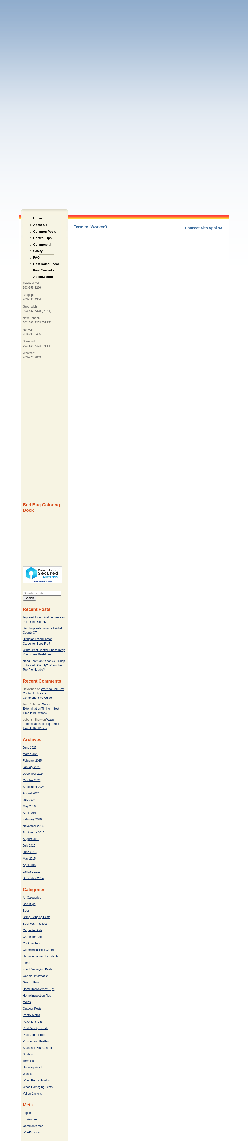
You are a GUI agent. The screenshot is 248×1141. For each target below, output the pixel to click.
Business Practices (35, 923)
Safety (38, 251)
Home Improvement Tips (39, 989)
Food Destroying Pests (37, 969)
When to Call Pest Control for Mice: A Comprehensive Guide (43, 693)
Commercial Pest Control (39, 950)
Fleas (26, 963)
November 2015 (33, 826)
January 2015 (32, 871)
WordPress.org (32, 1132)
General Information (36, 976)
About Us (40, 225)
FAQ (36, 257)
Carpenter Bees (33, 936)
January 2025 (32, 767)
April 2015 (29, 865)
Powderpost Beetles (36, 1041)
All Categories (32, 897)
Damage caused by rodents (41, 956)
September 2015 (34, 832)
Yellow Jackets (32, 1093)
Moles (27, 1002)
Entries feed (31, 1119)
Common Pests (44, 231)
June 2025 (30, 747)
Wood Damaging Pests (38, 1087)
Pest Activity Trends (35, 1028)
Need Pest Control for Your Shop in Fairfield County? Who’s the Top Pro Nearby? (44, 665)
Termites (28, 1061)
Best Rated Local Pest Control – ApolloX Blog (46, 264)
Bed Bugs (29, 904)
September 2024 (34, 786)
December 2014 (33, 878)
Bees (26, 910)
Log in (27, 1113)
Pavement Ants (33, 1021)
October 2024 (32, 780)
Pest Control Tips (34, 1034)
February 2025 (32, 760)
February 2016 (32, 819)
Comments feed (33, 1126)
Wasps (27, 1074)
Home (37, 218)
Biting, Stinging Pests (36, 917)
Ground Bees (31, 982)
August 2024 (31, 793)
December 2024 (33, 773)
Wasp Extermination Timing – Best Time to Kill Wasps (41, 709)
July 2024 (29, 800)
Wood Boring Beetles (36, 1080)
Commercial (42, 244)
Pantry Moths (31, 1015)
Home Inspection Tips (37, 995)
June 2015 (30, 852)
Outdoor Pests (32, 1008)
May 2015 (29, 858)
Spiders (28, 1054)
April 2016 (29, 813)
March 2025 (30, 754)
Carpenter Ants (32, 930)
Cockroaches (31, 943)
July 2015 (29, 845)
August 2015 (31, 839)
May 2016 (29, 806)
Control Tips (42, 238)
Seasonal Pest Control (37, 1048)
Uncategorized (32, 1067)
